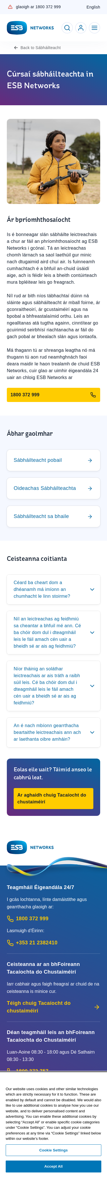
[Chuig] (53, 460)
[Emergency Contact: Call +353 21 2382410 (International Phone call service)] (53, 943)
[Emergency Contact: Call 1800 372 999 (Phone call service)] (53, 919)
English (93, 7)
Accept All (53, 1166)
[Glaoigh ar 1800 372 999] (53, 395)
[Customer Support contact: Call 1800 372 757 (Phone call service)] (53, 1071)
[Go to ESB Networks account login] (81, 27)
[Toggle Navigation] (94, 27)
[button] (53, 798)
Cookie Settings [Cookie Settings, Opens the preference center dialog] (53, 1150)
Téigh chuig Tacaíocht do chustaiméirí (53, 1007)
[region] (53, 1125)
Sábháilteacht (41, 47)
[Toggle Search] (67, 27)
